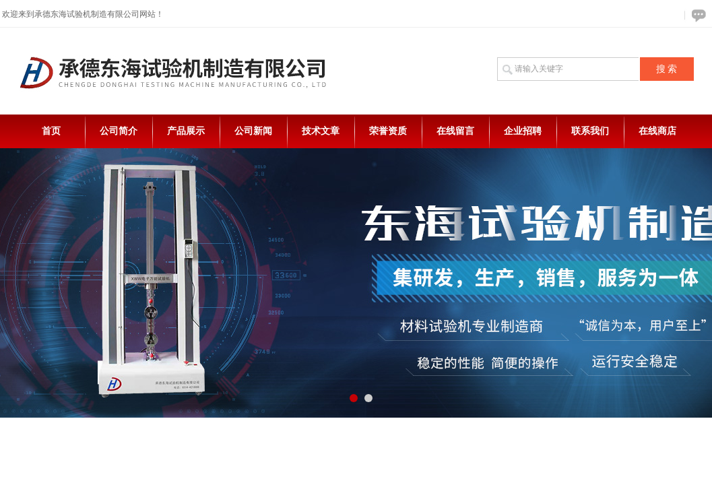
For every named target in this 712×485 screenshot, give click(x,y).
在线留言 (455, 131)
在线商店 (657, 131)
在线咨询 (696, 15)
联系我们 (590, 131)
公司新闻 (253, 131)
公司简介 (118, 131)
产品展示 (186, 131)
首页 (51, 131)
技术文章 (320, 131)
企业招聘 (523, 131)
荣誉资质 (388, 131)
